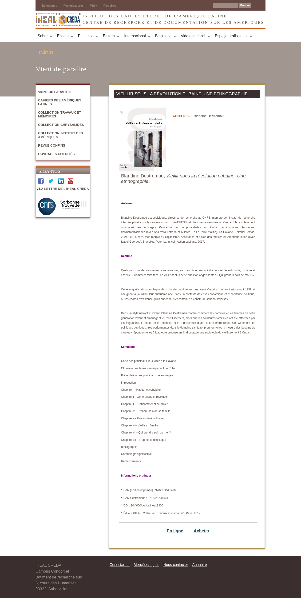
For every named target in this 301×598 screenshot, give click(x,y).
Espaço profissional (231, 36)
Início (46, 52)
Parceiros (109, 5)
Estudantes (49, 5)
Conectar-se (120, 565)
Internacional (135, 36)
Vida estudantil (193, 36)
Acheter (201, 531)
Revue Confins (51, 145)
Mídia (93, 5)
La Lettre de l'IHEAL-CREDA (64, 189)
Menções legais (146, 565)
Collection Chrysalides (61, 125)
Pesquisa (86, 36)
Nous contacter (175, 565)
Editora (109, 36)
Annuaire (199, 565)
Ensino (63, 36)
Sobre (43, 36)
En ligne (175, 531)
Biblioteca (163, 36)
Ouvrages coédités (56, 154)
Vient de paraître (54, 92)
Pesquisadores (73, 5)
